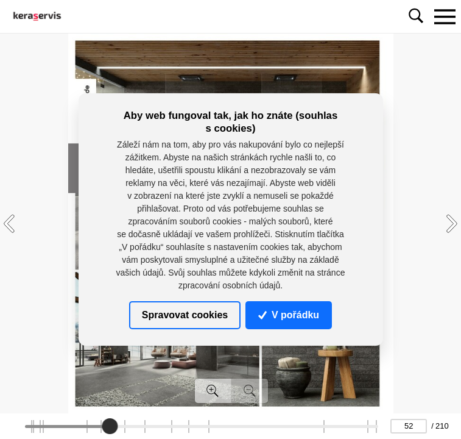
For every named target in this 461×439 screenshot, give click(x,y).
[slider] (110, 426)
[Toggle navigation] (444, 16)
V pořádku (288, 315)
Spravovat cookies (185, 315)
